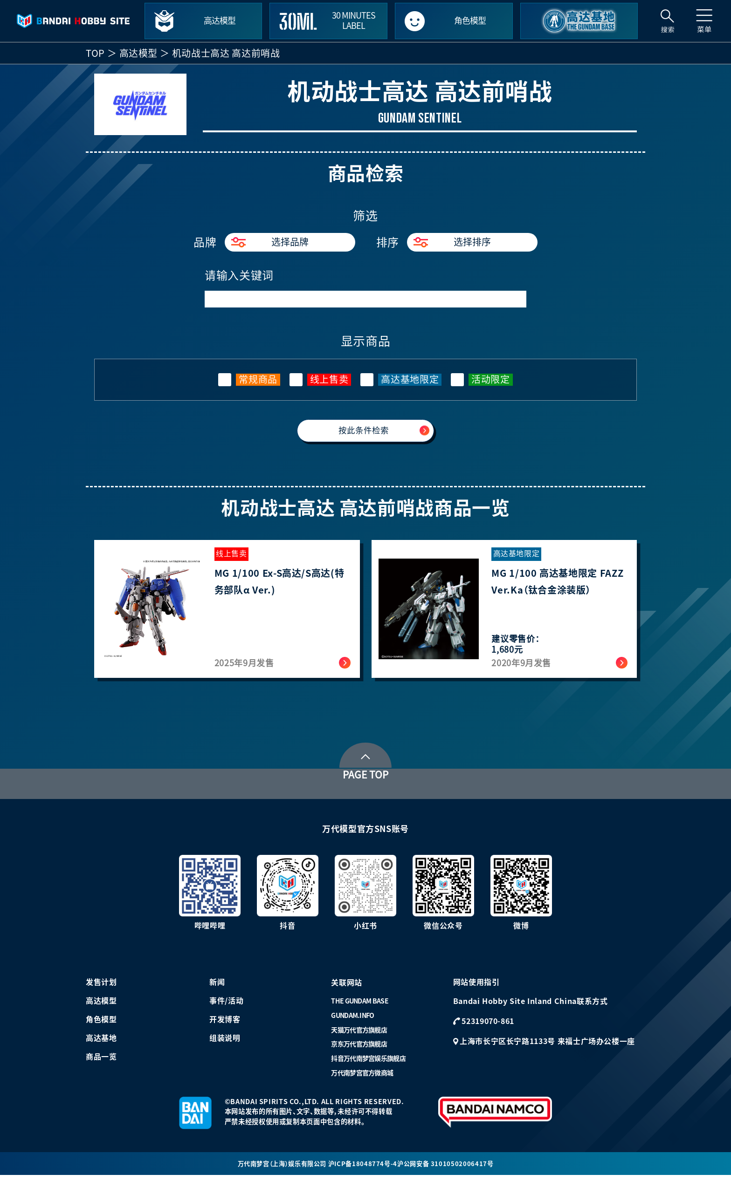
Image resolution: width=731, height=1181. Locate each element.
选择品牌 (270, 242)
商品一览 (101, 1061)
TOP (95, 53)
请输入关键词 (239, 275)
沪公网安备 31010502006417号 (449, 1168)
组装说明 (225, 1042)
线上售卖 (329, 379)
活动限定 (490, 379)
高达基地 (101, 1042)
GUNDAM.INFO (352, 1020)
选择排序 (452, 242)
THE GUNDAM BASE (359, 1006)
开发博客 (225, 1024)
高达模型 (138, 53)
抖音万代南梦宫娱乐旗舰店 (368, 1063)
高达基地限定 (410, 379)
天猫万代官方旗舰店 (359, 1034)
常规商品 (258, 379)
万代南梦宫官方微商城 (362, 1077)
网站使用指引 (476, 986)
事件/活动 (226, 1005)
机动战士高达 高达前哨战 (226, 53)
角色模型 (101, 1024)
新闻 (217, 986)
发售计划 (101, 986)
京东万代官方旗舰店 (359, 1049)
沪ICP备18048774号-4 (364, 1168)
